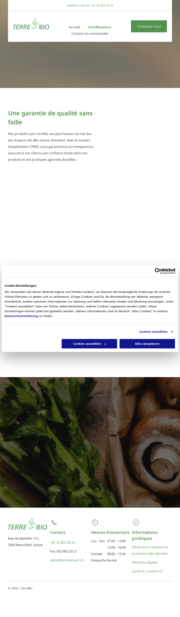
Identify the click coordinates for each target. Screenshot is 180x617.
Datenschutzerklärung (21, 316)
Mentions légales (145, 562)
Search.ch (155, 571)
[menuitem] (74, 27)
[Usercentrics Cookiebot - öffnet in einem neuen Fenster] (157, 271)
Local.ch (138, 571)
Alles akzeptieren (147, 343)
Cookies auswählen (153, 331)
